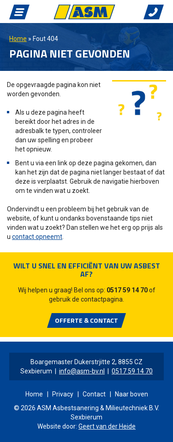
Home (18, 38)
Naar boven (131, 394)
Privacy (62, 394)
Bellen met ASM (153, 12)
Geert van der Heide (107, 426)
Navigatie (19, 12)
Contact (94, 394)
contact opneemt (37, 236)
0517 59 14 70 (127, 290)
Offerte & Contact (86, 320)
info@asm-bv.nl (82, 371)
